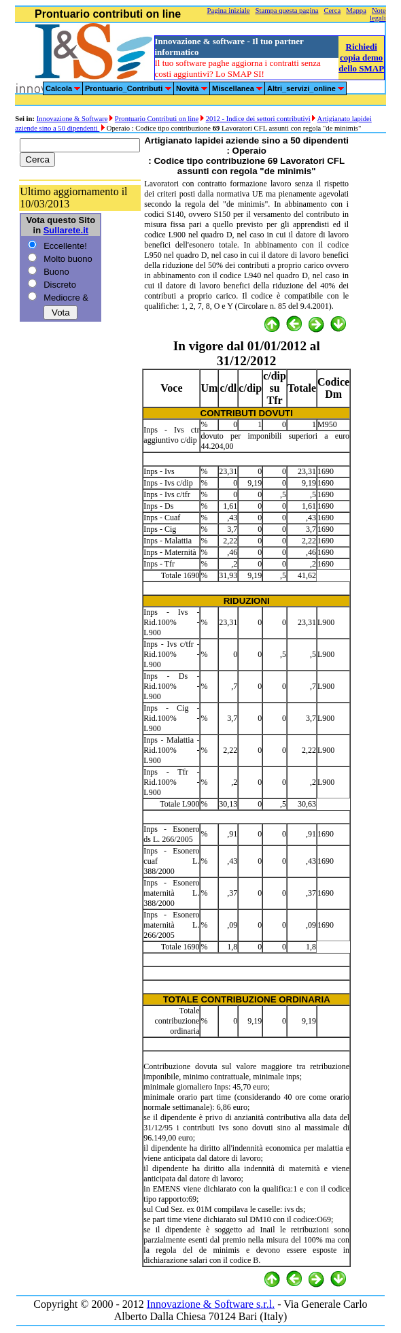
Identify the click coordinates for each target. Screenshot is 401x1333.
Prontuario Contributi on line (156, 118)
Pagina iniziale (228, 10)
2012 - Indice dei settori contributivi (258, 118)
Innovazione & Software (72, 118)
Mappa (356, 10)
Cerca (332, 10)
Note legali (378, 14)
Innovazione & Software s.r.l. (211, 1304)
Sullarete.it (65, 230)
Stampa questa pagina (287, 10)
